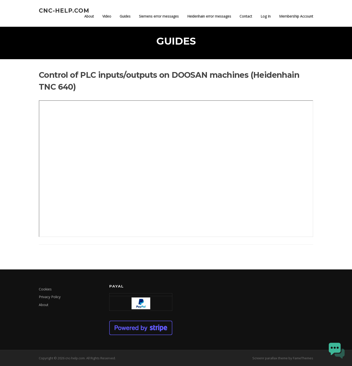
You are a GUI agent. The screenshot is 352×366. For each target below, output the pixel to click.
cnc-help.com (64, 10)
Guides (125, 16)
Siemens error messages (159, 16)
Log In (266, 16)
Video (106, 16)
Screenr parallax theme (270, 358)
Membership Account (296, 16)
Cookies (45, 289)
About (89, 16)
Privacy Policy (50, 296)
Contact (246, 16)
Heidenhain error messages (209, 16)
